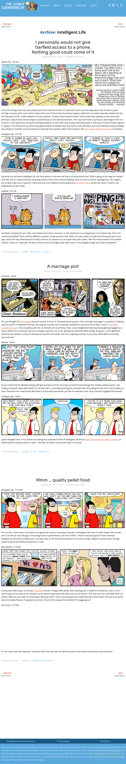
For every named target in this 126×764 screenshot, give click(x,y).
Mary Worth (48, 661)
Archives (45, 5)
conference (38, 590)
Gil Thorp (33, 452)
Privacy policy (63, 741)
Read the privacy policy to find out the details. (104, 748)
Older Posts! (6, 27)
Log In (93, 5)
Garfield (25, 252)
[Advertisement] (46, 467)
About (57, 5)
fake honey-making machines (97, 129)
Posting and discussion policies (21, 741)
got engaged (25, 321)
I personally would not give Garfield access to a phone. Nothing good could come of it (63, 47)
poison (88, 183)
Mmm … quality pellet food (63, 480)
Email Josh (105, 741)
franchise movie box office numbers (102, 439)
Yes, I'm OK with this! (105, 755)
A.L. (43, 760)
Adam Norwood (53, 753)
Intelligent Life (35, 252)
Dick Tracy (26, 661)
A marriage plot (63, 266)
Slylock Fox (46, 252)
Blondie (25, 452)
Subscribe (81, 5)
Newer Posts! (120, 27)
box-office (79, 183)
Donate (68, 5)
